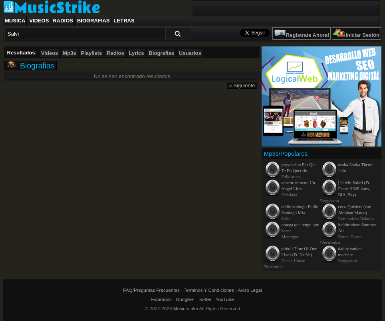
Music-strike (185, 308)
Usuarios (190, 53)
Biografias (93, 21)
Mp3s (69, 53)
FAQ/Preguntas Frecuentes (151, 290)
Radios (63, 21)
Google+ (185, 299)
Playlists (91, 53)
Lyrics (136, 53)
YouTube (225, 299)
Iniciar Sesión (362, 35)
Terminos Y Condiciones (209, 290)
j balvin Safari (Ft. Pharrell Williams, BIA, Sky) (354, 188)
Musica (15, 21)
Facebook (161, 299)
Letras (124, 21)
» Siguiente (242, 85)
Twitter (204, 299)
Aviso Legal (250, 290)
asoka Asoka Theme (355, 164)
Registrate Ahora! (307, 35)
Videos (39, 21)
